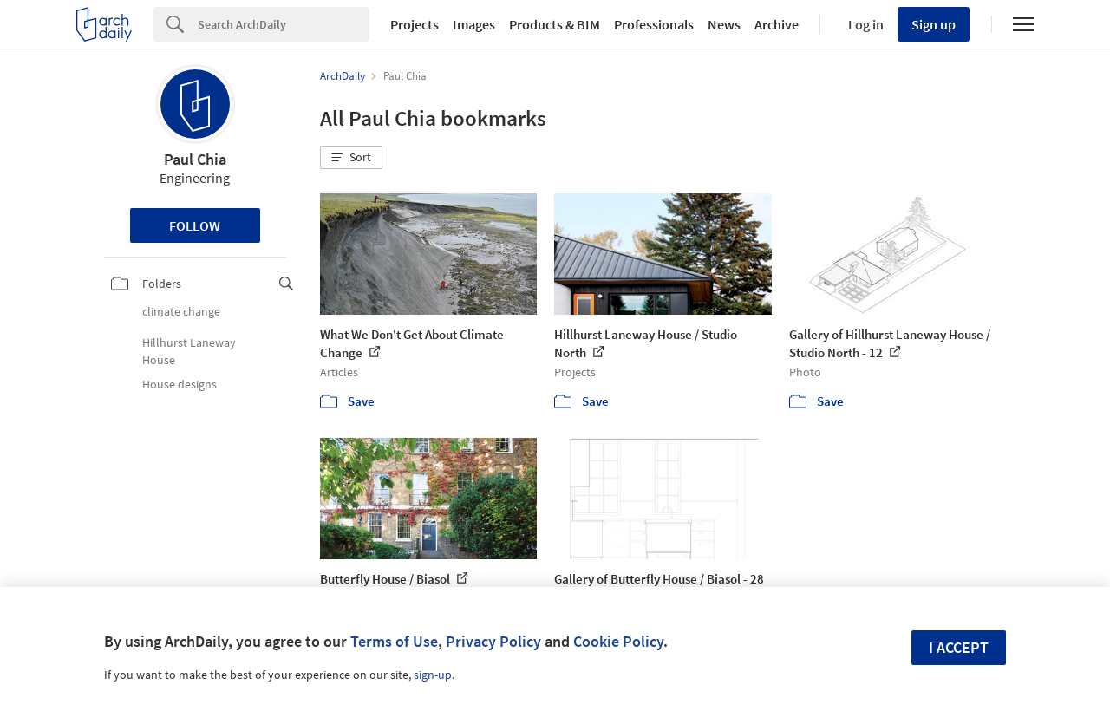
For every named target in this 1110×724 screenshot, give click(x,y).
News (724, 24)
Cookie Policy (618, 641)
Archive (776, 24)
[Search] (283, 24)
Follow (194, 225)
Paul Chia (195, 159)
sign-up (433, 674)
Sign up (933, 24)
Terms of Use (394, 641)
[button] (351, 158)
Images (474, 24)
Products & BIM (554, 24)
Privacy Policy (493, 641)
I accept (959, 647)
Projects (414, 24)
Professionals (654, 24)
